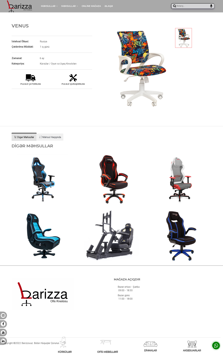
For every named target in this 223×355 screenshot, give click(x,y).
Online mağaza (91, 6)
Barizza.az (27, 347)
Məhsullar (49, 6)
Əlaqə (109, 6)
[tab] (24, 137)
